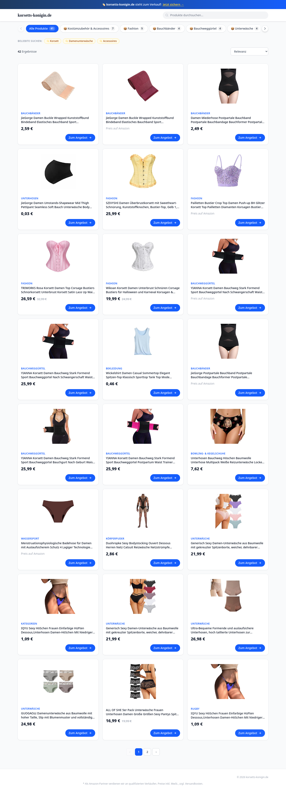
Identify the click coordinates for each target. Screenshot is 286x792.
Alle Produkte (42, 29)
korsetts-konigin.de (35, 15)
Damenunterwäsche (79, 41)
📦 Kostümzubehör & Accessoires (89, 29)
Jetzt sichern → (173, 4)
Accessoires (108, 41)
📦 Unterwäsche (245, 29)
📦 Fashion (133, 29)
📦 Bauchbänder (167, 29)
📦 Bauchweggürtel (206, 29)
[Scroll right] (265, 28)
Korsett (53, 41)
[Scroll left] (21, 28)
